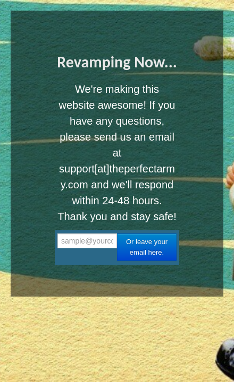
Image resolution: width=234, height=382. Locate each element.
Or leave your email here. (147, 247)
